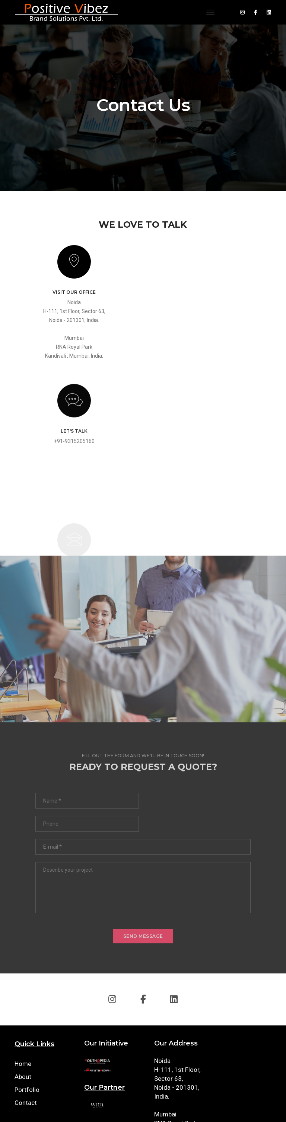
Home (23, 958)
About (23, 971)
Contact (26, 997)
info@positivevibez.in (245, 964)
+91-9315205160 (213, 316)
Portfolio (27, 984)
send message (143, 830)
